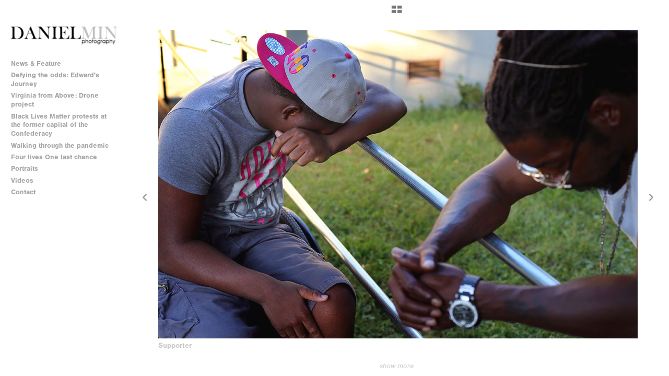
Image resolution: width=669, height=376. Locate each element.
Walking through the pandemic (60, 145)
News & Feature (36, 63)
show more (397, 365)
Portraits (24, 168)
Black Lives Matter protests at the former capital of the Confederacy (59, 125)
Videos (22, 180)
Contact (23, 192)
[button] (397, 13)
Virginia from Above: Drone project (55, 99)
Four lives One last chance (54, 157)
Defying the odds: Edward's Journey (55, 79)
